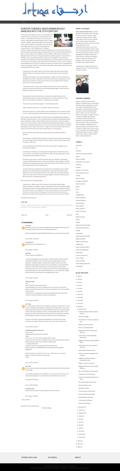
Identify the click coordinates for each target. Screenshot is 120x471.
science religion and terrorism (83, 263)
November (81, 407)
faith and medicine (80, 178)
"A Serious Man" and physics (85, 400)
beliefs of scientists (80, 159)
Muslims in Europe (80, 216)
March (80, 431)
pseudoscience (48, 205)
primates (78, 230)
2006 (79, 447)
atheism (78, 156)
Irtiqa (58, 466)
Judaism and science (81, 211)
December (81, 309)
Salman (78, 101)
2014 (79, 291)
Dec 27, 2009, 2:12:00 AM (31, 396)
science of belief (80, 258)
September (81, 413)
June (80, 422)
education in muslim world (82, 170)
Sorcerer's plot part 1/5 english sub (33, 255)
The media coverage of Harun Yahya (87, 382)
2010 (79, 303)
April (80, 428)
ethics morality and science (82, 173)
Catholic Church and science (83, 162)
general (77, 186)
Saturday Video (79, 244)
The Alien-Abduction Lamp (84, 385)
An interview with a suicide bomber (86, 391)
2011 (79, 300)
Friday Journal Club (80, 184)
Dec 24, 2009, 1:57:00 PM (31, 249)
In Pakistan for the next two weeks (86, 374)
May (80, 425)
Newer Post (24, 215)
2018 (79, 279)
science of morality (80, 260)
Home (23, 22)
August (80, 416)
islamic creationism (80, 208)
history (77, 189)
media (77, 214)
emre (26, 225)
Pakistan (78, 222)
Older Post (69, 215)
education (78, 167)
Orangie (84, 70)
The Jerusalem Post (57, 128)
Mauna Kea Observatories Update (86, 394)
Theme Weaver (42, 468)
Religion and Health (80, 238)
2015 (79, 288)
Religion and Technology (82, 241)
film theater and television (82, 181)
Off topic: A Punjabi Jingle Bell (85, 327)
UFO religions (79, 266)
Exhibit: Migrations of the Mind (85, 397)
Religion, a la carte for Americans (86, 363)
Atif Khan (27, 242)
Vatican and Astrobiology (84, 403)
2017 (79, 282)
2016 (79, 285)
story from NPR (27, 67)
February (81, 434)
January (81, 437)
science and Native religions (82, 247)
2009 (79, 306)
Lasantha (64, 468)
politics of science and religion (34, 205)
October (81, 410)
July (80, 419)
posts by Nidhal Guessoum (82, 227)
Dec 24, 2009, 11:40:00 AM (31, 238)
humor (77, 192)
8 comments (44, 207)
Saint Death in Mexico (83, 388)
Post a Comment (26, 399)
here (90, 135)
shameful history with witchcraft (60, 117)
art (76, 148)
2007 (79, 444)
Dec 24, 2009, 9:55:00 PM (31, 385)
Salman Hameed (36, 207)
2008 (79, 441)
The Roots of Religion (83, 316)
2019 (79, 276)
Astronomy (78, 151)
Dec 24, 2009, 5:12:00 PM (31, 278)
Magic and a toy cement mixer (85, 324)
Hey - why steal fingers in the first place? (88, 371)
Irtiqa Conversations (81, 197)
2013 (79, 294)
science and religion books (82, 249)
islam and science (80, 203)
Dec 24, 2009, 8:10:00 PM (31, 326)
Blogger (49, 408)
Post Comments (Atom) (33, 406)
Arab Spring (79, 145)
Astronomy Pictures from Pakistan (84, 153)
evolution (78, 175)
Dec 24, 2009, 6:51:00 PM (31, 300)
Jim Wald (37, 67)
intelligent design (80, 194)
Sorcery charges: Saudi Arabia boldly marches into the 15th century (43, 30)
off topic (78, 219)
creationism (78, 164)
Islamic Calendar (80, 205)
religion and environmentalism (83, 236)
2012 (79, 297)
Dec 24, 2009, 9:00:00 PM (31, 362)
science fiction (79, 252)
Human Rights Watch (38, 180)
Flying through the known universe (86, 350)
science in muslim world (58, 205)
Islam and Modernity (81, 200)
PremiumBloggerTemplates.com (78, 468)
